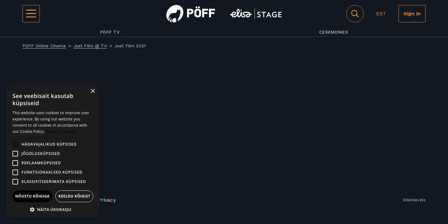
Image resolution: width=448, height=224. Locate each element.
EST (381, 13)
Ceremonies (333, 32)
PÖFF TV (109, 32)
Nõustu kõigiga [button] (32, 196)
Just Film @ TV (90, 45)
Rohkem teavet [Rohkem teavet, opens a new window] (60, 131)
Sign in (412, 13)
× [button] (92, 91)
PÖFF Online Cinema (44, 45)
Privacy (107, 200)
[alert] (53, 151)
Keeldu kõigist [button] (74, 196)
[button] (52, 209)
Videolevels (414, 200)
